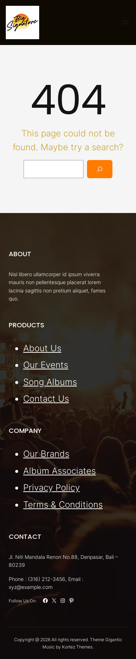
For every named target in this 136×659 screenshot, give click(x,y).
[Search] (100, 169)
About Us (42, 348)
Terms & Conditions (63, 504)
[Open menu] (125, 22)
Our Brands (46, 454)
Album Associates (59, 470)
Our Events (45, 365)
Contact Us (46, 398)
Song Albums (50, 381)
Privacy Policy (51, 487)
